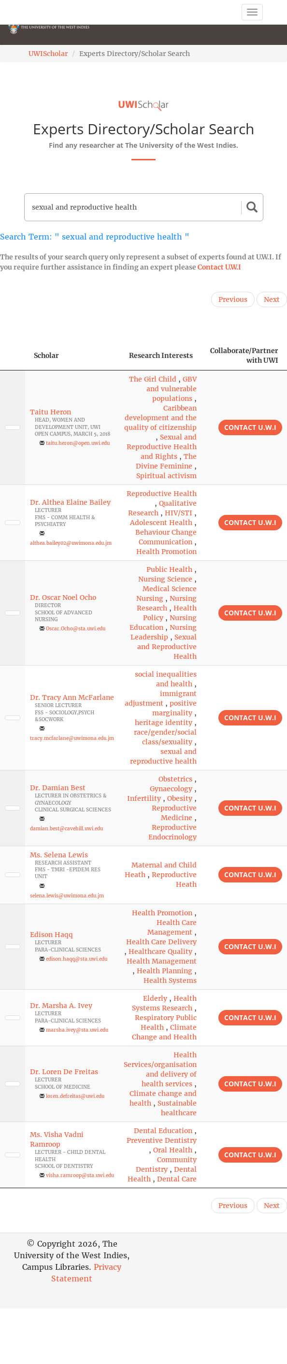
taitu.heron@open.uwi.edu (78, 443)
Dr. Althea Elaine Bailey (70, 502)
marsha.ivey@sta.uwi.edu (77, 1030)
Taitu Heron (50, 412)
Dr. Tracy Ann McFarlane (72, 697)
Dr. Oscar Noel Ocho (63, 597)
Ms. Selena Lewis (59, 855)
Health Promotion (166, 551)
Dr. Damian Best (58, 787)
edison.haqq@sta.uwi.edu (76, 959)
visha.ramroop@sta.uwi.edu (80, 1175)
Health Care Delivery (161, 942)
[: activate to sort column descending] (12, 355)
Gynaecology (171, 788)
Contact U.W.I (219, 267)
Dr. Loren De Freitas (64, 1071)
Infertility (144, 798)
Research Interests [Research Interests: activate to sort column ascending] (161, 355)
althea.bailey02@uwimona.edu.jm (71, 543)
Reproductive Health (162, 493)
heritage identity (163, 722)
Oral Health (172, 1150)
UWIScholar (48, 53)
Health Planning (164, 970)
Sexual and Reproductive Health (167, 647)
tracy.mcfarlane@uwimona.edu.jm (72, 738)
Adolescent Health (161, 522)
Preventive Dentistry (162, 1140)
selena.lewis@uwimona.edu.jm (67, 896)
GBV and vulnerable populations (171, 389)
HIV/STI (178, 513)
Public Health (169, 569)
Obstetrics (175, 779)
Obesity (179, 798)
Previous (232, 299)
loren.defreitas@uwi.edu (75, 1096)
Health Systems (170, 980)
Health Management (162, 961)
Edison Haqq (51, 934)
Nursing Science (165, 579)
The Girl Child (152, 379)
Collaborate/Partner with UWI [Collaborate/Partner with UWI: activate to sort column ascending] (244, 355)
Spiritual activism (166, 475)
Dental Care (177, 1179)
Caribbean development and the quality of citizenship (160, 418)
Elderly (155, 998)
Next (272, 299)
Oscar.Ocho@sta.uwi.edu (75, 628)
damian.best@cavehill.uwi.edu (66, 828)
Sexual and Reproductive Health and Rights (162, 447)
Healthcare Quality (160, 951)
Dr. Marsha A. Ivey (61, 1005)
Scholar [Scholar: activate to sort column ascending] (46, 355)
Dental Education (163, 1130)
